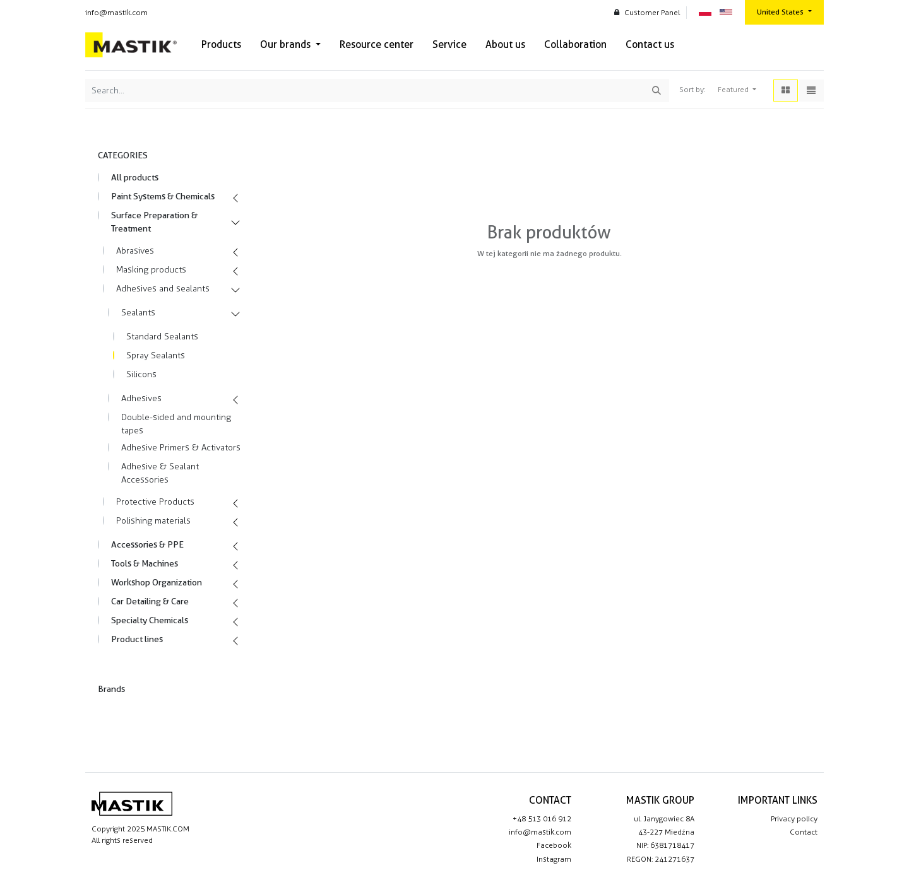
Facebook (554, 845)
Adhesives (141, 398)
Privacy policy (794, 818)
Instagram (554, 859)
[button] (737, 90)
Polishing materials (153, 520)
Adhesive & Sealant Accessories (160, 473)
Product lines (137, 639)
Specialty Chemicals (149, 620)
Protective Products (155, 501)
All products (134, 177)
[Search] (656, 90)
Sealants (138, 312)
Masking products (151, 269)
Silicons (141, 374)
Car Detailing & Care (150, 601)
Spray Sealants (155, 355)
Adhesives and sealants (163, 288)
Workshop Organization (156, 582)
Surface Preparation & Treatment (154, 221)
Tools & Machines (144, 563)
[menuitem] (221, 45)
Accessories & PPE (147, 544)
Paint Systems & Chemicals (163, 196)
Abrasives (135, 250)
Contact (803, 832)
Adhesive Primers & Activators (181, 447)
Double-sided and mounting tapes (176, 424)
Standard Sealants (162, 336)
